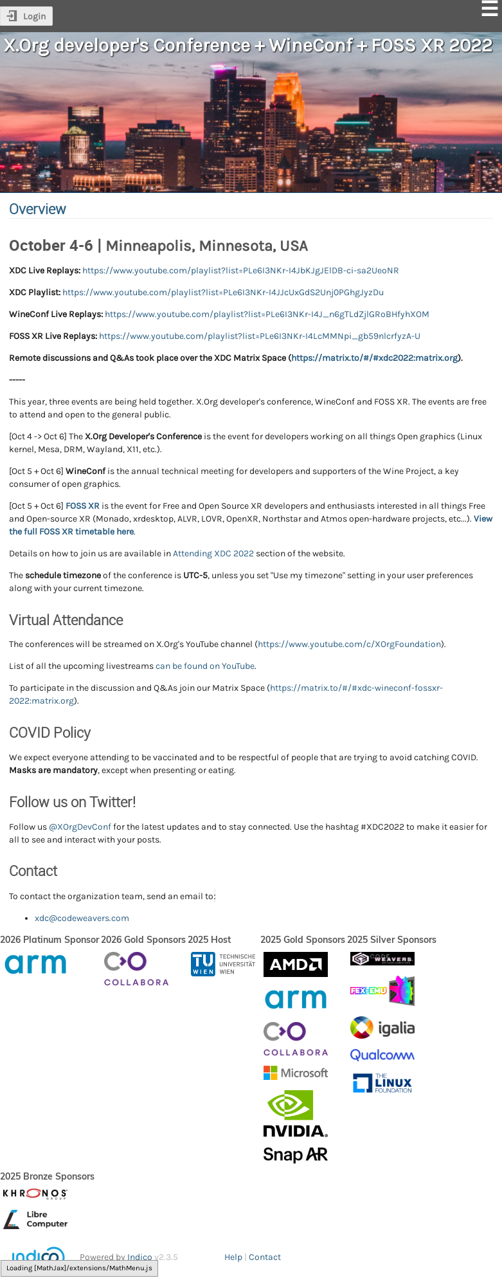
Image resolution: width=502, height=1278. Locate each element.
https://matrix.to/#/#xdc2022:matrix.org (374, 357)
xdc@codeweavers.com (82, 918)
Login (34, 16)
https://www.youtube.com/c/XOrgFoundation (349, 644)
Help (233, 1257)
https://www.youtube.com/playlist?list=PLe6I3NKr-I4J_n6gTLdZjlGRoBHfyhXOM (267, 314)
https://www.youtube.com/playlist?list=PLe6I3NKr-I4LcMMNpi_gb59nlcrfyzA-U (259, 336)
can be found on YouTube (205, 666)
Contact (265, 1257)
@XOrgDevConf (80, 826)
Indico (139, 1257)
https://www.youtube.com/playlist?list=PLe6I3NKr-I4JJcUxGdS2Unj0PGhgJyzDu (223, 292)
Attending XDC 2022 (213, 553)
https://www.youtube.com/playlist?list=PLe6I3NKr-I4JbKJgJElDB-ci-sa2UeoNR (240, 270)
